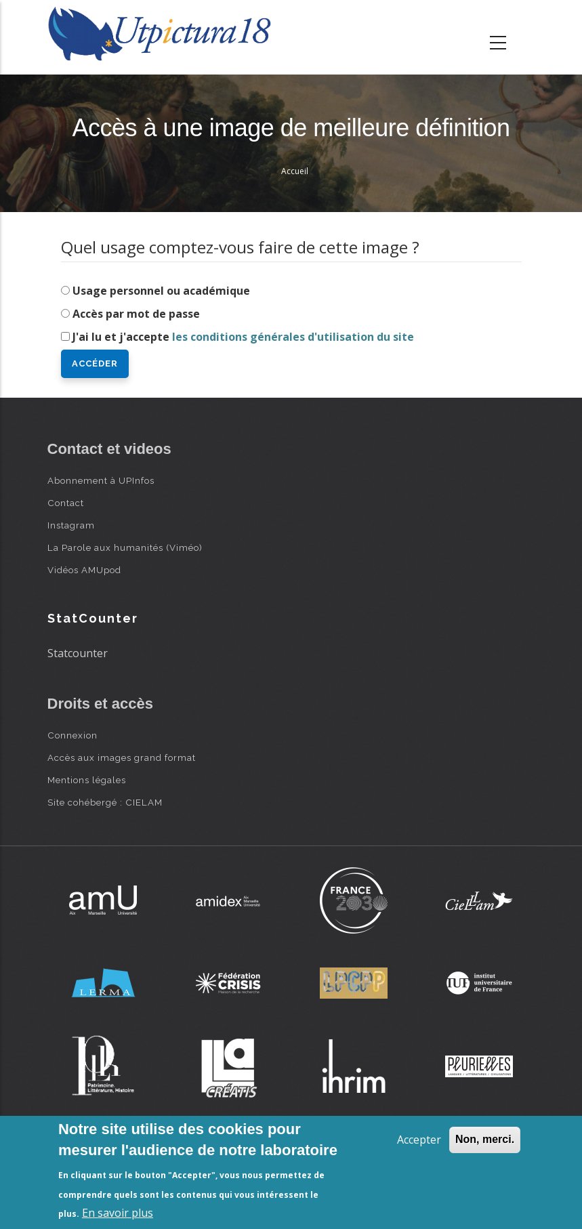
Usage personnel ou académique (161, 290)
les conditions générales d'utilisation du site (293, 336)
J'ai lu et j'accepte (243, 336)
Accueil (294, 171)
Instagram (71, 525)
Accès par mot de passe (136, 313)
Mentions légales (86, 779)
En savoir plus (117, 1212)
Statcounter (77, 653)
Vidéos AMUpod (84, 569)
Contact (65, 502)
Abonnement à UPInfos (100, 480)
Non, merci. (484, 1139)
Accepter (419, 1139)
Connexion (72, 735)
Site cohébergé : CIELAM (105, 802)
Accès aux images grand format (121, 757)
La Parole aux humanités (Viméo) (125, 547)
